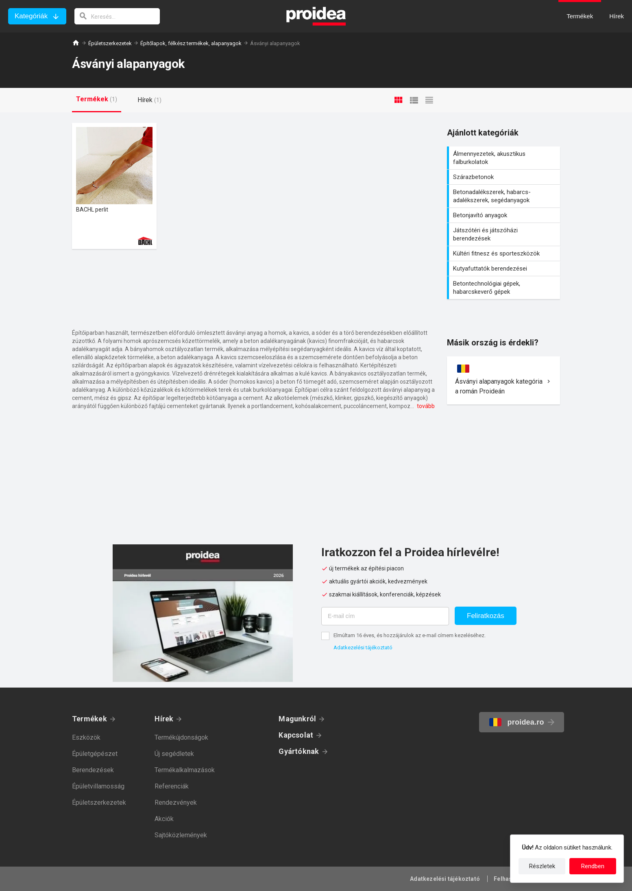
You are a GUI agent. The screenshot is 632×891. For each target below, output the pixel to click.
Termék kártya (114, 186)
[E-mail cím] (385, 616)
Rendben (592, 866)
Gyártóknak (299, 751)
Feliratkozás (485, 616)
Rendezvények (176, 802)
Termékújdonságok (181, 737)
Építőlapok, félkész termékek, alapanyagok (191, 43)
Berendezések (93, 770)
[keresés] (117, 16)
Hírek (164, 718)
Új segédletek (174, 754)
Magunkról (297, 718)
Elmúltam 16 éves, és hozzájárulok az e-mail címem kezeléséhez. (409, 635)
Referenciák (172, 786)
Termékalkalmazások (185, 770)
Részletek (542, 866)
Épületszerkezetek (110, 43)
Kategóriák (31, 16)
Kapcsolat (296, 735)
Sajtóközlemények (181, 835)
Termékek (89, 718)
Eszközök (86, 737)
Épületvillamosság (98, 786)
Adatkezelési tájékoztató (362, 647)
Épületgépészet (95, 754)
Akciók (164, 819)
